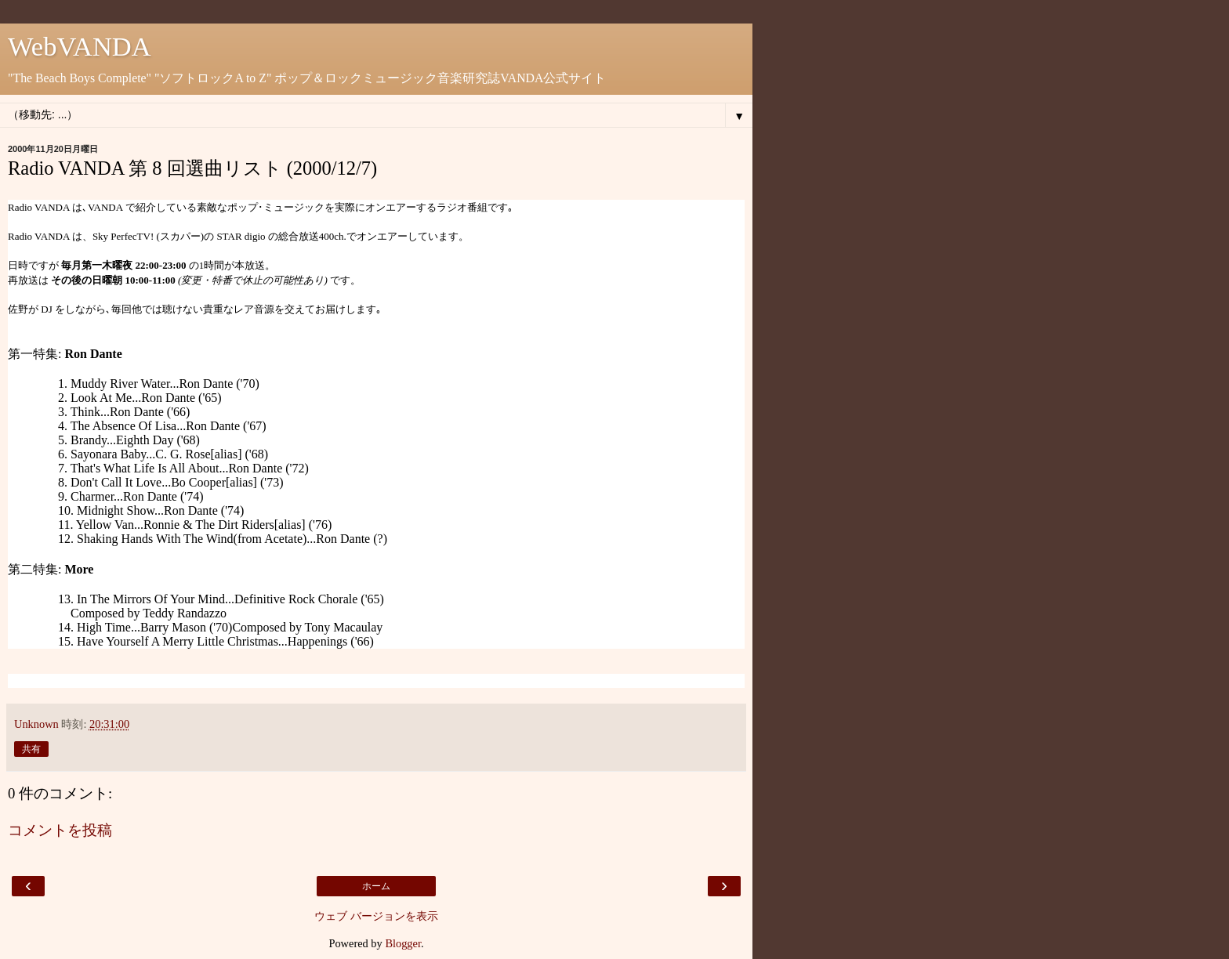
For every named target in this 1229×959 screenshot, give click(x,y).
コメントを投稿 (60, 830)
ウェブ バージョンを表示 (376, 916)
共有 (31, 749)
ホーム (376, 886)
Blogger (403, 943)
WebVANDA (79, 46)
